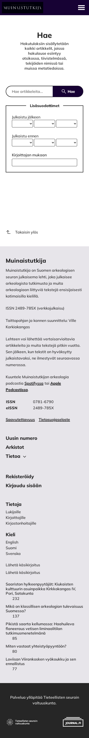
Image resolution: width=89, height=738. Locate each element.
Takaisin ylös (22, 232)
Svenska (13, 553)
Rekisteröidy (20, 476)
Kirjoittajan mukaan (29, 155)
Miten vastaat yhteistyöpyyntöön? (36, 646)
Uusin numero (21, 438)
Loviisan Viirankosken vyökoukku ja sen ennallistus (41, 661)
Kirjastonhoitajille (21, 523)
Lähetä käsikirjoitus (23, 572)
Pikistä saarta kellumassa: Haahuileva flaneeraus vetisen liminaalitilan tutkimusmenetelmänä (40, 628)
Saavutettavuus (20, 419)
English (12, 542)
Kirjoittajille (16, 517)
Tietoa (17, 456)
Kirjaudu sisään (24, 485)
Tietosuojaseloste (54, 419)
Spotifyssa (33, 383)
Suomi (11, 547)
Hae (68, 91)
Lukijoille (13, 511)
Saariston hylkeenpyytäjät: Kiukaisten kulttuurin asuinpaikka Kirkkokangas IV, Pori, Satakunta (41, 588)
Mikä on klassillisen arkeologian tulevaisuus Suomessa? (44, 608)
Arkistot (15, 447)
